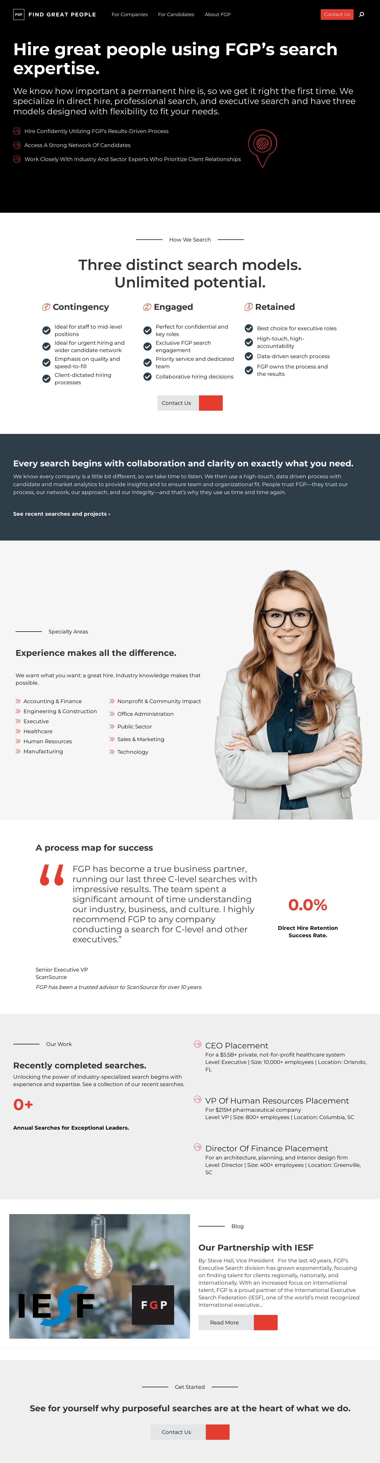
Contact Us (337, 14)
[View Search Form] (361, 14)
